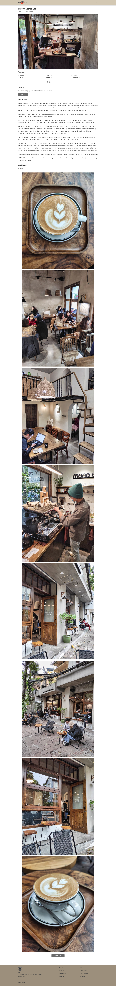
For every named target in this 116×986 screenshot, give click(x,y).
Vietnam (31, 11)
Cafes (81, 968)
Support (61, 976)
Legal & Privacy (21, 976)
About (61, 968)
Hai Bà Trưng (21, 11)
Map (23, 94)
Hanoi (26, 11)
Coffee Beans (83, 971)
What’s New (62, 973)
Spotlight (82, 976)
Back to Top (57, 955)
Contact (61, 971)
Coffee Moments (84, 973)
